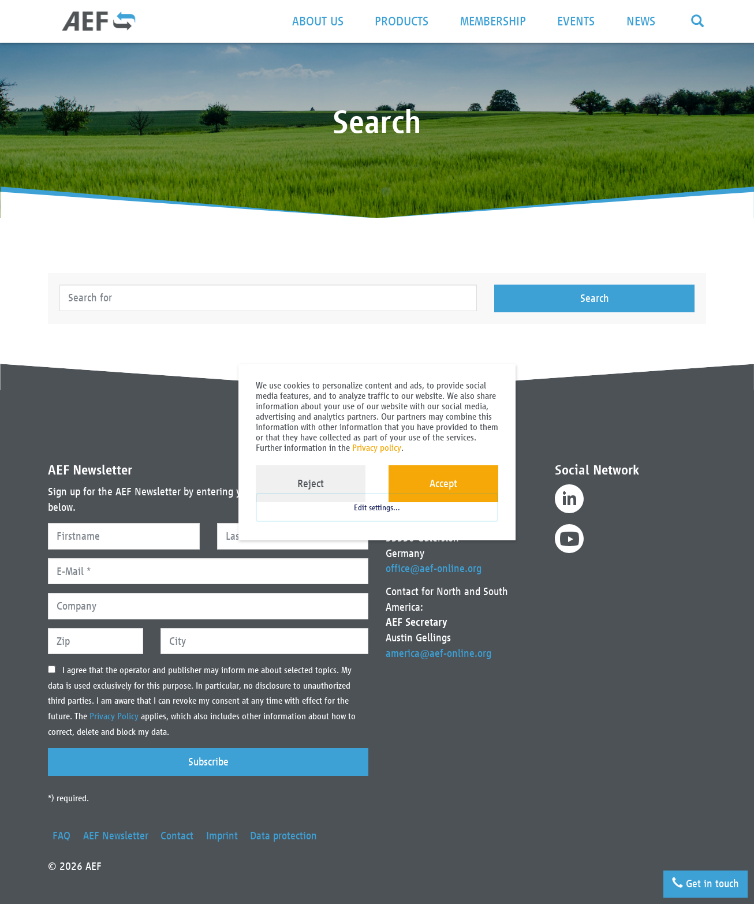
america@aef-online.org (438, 653)
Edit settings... (377, 513)
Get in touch (704, 882)
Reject (310, 483)
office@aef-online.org (433, 568)
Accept (443, 483)
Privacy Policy (115, 716)
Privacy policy (376, 448)
